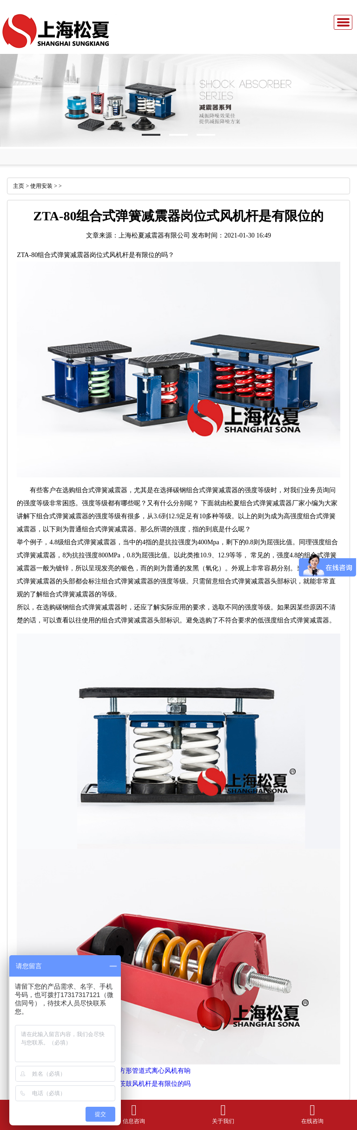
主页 (18, 186)
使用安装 (41, 186)
